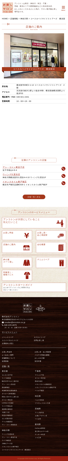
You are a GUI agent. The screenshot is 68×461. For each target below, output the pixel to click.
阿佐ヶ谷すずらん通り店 (10, 397)
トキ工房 (38, 437)
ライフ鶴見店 (6, 440)
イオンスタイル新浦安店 (43, 384)
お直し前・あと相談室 (43, 352)
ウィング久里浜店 (11, 174)
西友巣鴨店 (5, 387)
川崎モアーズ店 (7, 443)
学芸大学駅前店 (7, 415)
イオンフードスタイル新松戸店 (45, 387)
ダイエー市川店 (40, 378)
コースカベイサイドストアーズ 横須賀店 (16, 450)
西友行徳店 (38, 381)
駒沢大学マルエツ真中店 (10, 381)
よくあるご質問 (7, 355)
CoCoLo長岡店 (40, 428)
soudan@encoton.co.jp (13, 322)
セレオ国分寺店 (7, 418)
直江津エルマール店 (42, 431)
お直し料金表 (7, 352)
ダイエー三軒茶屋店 (9, 393)
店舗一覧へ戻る (34, 197)
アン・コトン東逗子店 (13, 167)
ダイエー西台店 (7, 400)
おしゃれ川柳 (40, 358)
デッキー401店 (40, 434)
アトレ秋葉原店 (7, 421)
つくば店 (38, 419)
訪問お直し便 (39, 340)
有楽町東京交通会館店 (9, 390)
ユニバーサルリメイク (10, 340)
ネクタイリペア (40, 337)
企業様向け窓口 (7, 343)
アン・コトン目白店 (9, 384)
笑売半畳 (38, 361)
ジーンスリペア (7, 337)
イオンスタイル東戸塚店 (15, 182)
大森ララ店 (5, 412)
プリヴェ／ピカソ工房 (42, 403)
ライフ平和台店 (7, 406)
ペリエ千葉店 (39, 390)
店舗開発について (8, 358)
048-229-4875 (9, 325)
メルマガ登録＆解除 (42, 355)
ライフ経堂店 (6, 378)
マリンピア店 (39, 375)
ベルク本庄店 (39, 400)
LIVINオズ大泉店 (7, 403)
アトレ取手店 (39, 412)
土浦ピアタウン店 (41, 415)
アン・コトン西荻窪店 (9, 424)
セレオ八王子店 (7, 375)
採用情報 (5, 361)
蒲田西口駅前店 (7, 409)
